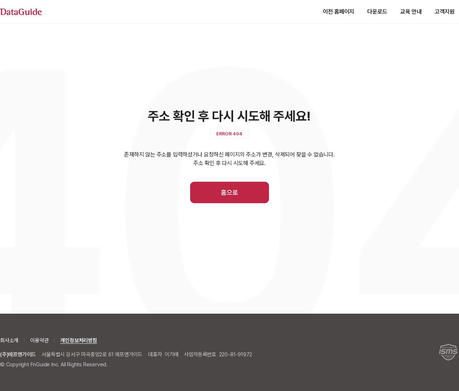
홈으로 (229, 192)
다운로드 (377, 11)
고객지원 (445, 11)
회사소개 (9, 340)
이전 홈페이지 (338, 11)
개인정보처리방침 (78, 340)
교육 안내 (411, 11)
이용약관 (39, 340)
